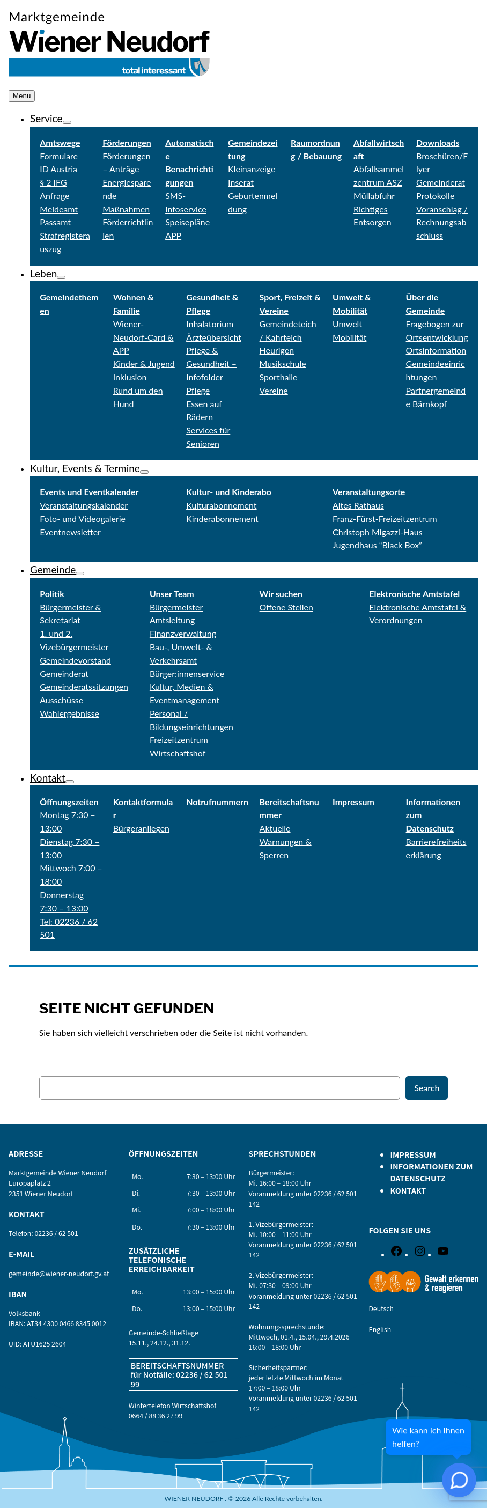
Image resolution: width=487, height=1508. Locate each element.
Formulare (59, 156)
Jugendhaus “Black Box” (377, 545)
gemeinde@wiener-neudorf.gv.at (59, 1273)
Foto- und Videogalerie (83, 518)
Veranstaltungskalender (84, 505)
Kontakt (47, 777)
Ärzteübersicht (213, 337)
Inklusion (130, 377)
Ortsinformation (436, 350)
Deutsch (381, 1308)
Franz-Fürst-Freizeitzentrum (385, 518)
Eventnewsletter (70, 532)
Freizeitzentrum (179, 739)
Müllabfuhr (374, 195)
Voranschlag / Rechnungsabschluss (442, 222)
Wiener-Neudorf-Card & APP (143, 337)
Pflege (198, 390)
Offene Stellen (286, 607)
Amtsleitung (172, 620)
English (379, 1329)
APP (173, 235)
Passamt (55, 222)
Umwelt (347, 324)
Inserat (241, 182)
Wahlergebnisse (69, 713)
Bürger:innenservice (187, 673)
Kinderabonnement (222, 518)
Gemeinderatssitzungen (84, 686)
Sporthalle (279, 377)
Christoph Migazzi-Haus (378, 532)
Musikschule (283, 363)
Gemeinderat (64, 673)
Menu (22, 96)
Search (426, 1088)
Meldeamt (59, 209)
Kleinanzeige (251, 169)
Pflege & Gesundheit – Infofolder (211, 363)
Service (46, 118)
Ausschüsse (61, 700)
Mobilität (349, 337)
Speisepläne (187, 222)
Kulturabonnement (221, 505)
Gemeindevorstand (75, 660)
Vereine (274, 390)
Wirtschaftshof (177, 753)
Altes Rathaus (358, 505)
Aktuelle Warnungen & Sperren (286, 841)
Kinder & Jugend (144, 363)
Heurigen (277, 350)
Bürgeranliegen (141, 828)
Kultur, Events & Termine (85, 468)
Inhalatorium (209, 324)
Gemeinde (53, 569)
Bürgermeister (176, 607)
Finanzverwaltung (183, 633)
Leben (43, 273)
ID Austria (58, 169)
